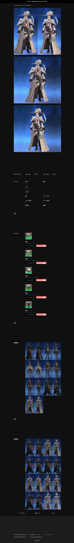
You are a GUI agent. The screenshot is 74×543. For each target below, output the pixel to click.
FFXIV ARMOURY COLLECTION (37, 1)
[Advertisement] (37, 161)
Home (37, 513)
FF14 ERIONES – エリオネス (35, 534)
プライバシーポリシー (49, 534)
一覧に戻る (22, 513)
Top (53, 513)
